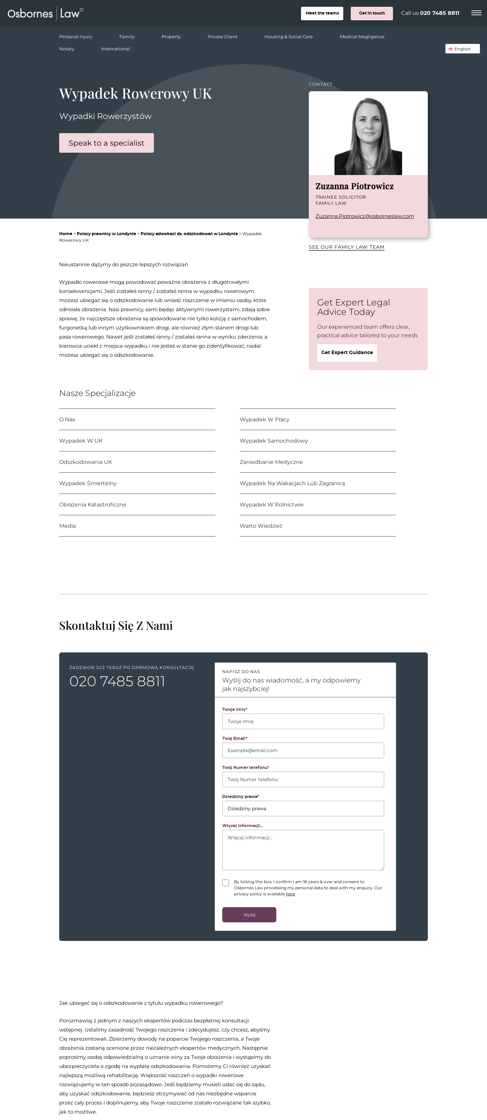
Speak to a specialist (106, 143)
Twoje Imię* (234, 709)
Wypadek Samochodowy (274, 440)
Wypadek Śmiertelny (88, 483)
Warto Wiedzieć (261, 525)
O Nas (67, 419)
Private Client (232, 34)
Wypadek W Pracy (264, 419)
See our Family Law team (347, 247)
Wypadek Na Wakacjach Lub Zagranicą (292, 483)
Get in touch (372, 13)
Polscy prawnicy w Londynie (106, 234)
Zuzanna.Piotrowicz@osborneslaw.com (365, 216)
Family (136, 34)
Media (67, 525)
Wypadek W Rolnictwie (272, 504)
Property (180, 34)
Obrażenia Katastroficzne (92, 504)
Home (65, 234)
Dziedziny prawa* (240, 797)
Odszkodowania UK (85, 461)
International (115, 48)
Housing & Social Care (297, 34)
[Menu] (476, 12)
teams (322, 13)
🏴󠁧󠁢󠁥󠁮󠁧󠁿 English (459, 48)
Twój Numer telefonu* (245, 768)
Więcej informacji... (242, 826)
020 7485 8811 (439, 13)
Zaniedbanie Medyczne (271, 461)
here (290, 893)
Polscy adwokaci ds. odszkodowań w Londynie (189, 234)
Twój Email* (234, 739)
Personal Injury (85, 34)
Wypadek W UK (80, 440)
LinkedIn (319, 228)
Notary (76, 47)
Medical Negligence (371, 34)
